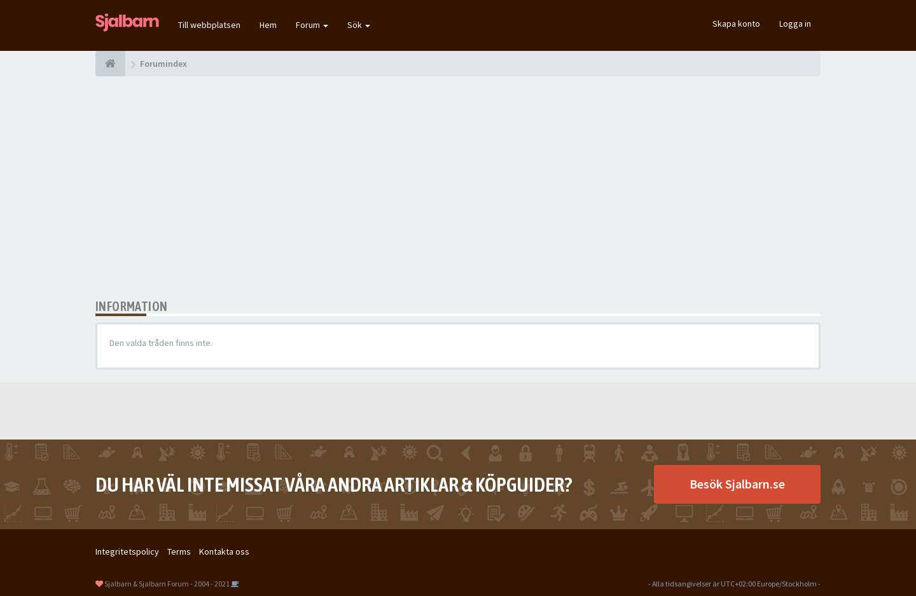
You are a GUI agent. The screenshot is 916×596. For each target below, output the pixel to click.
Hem (268, 25)
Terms (179, 551)
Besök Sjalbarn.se (737, 484)
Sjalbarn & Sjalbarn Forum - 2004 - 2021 (167, 583)
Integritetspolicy (127, 551)
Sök (358, 25)
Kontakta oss (224, 551)
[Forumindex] (110, 63)
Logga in (795, 23)
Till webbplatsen (209, 25)
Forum (312, 25)
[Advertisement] (458, 188)
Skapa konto (736, 23)
